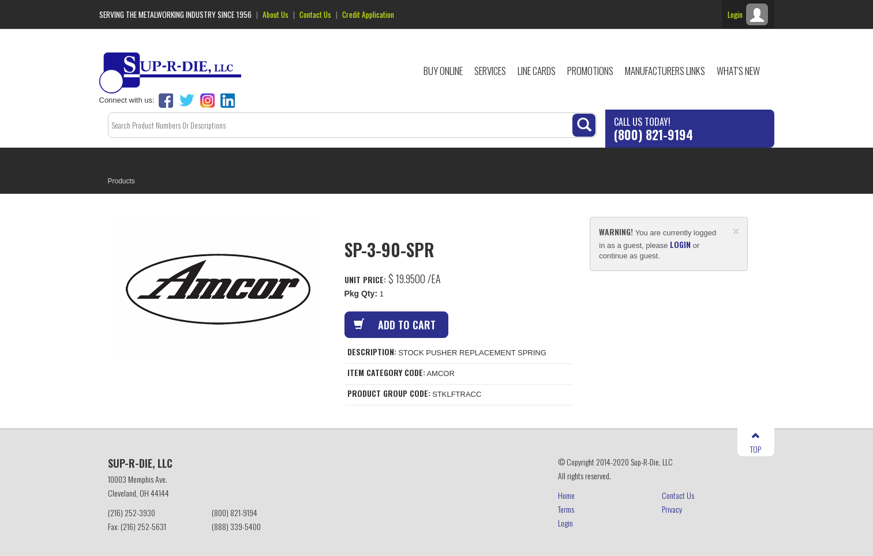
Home (566, 495)
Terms (566, 509)
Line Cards (537, 70)
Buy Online (443, 70)
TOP (755, 443)
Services (490, 70)
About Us (275, 14)
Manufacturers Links (665, 70)
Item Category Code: (386, 372)
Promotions (590, 70)
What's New (738, 70)
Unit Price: (365, 279)
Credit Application (368, 14)
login (680, 244)
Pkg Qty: (361, 293)
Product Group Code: (388, 393)
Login (565, 523)
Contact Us (315, 14)
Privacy (672, 509)
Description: (371, 352)
